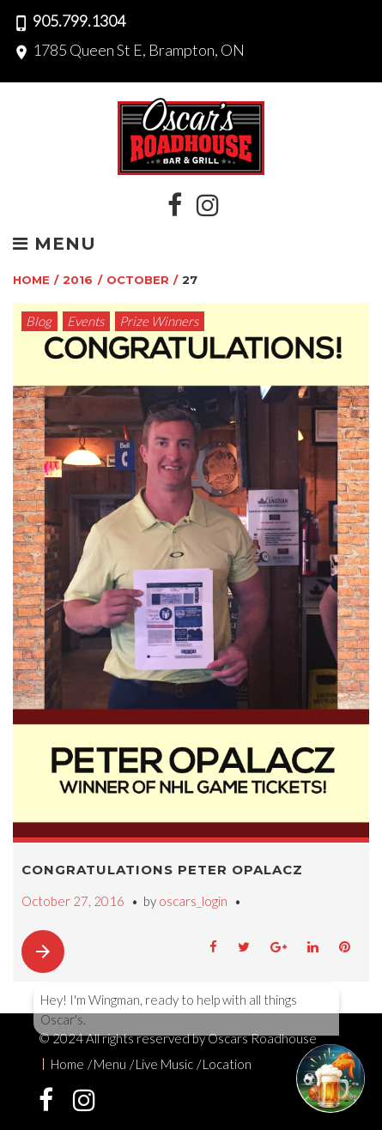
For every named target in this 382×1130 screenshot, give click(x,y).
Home (31, 280)
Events (85, 321)
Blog (39, 321)
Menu (54, 244)
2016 (78, 280)
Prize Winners (158, 321)
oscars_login (193, 901)
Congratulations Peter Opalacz (162, 869)
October (137, 280)
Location (227, 1064)
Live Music (164, 1064)
